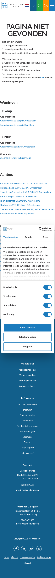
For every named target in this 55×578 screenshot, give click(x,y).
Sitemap (14, 557)
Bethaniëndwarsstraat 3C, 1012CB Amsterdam (23, 183)
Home (6, 557)
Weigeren (27, 346)
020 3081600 (27, 485)
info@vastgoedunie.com (27, 490)
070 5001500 (27, 520)
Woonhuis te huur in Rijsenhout (15, 157)
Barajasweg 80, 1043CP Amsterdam (18, 196)
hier (42, 77)
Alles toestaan (27, 327)
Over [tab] (45, 237)
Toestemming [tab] (10, 237)
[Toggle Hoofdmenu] (52, 5)
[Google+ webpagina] (39, 548)
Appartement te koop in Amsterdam (18, 120)
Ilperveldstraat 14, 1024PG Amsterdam (20, 200)
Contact (27, 563)
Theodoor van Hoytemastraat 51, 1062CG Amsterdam (27, 209)
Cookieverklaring (44, 557)
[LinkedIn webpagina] (23, 548)
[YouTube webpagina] (31, 548)
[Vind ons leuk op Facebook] (16, 548)
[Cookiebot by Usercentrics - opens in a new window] (39, 229)
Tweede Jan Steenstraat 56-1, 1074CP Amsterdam (25, 192)
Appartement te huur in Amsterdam (17, 146)
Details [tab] (28, 237)
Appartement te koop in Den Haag (17, 124)
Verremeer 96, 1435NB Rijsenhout (17, 213)
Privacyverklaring (27, 557)
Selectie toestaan (27, 337)
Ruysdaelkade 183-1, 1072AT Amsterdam (21, 187)
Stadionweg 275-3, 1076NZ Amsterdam (20, 204)
